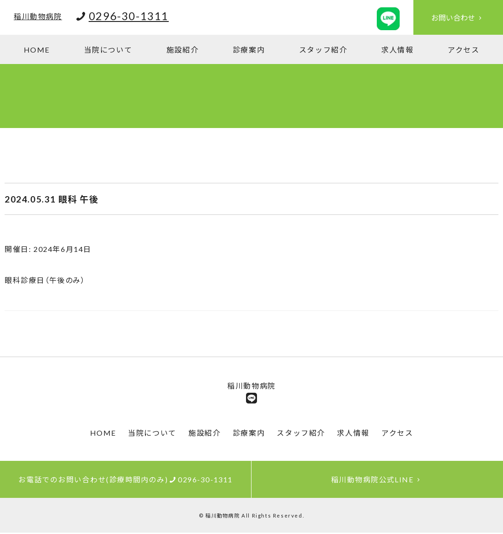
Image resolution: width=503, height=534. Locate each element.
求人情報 (397, 49)
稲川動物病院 (38, 16)
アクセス (463, 49)
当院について (108, 49)
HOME (37, 49)
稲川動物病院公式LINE (377, 480)
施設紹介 (182, 49)
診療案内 (249, 49)
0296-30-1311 (129, 15)
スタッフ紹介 (323, 49)
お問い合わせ (458, 17)
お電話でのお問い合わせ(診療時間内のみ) (125, 480)
